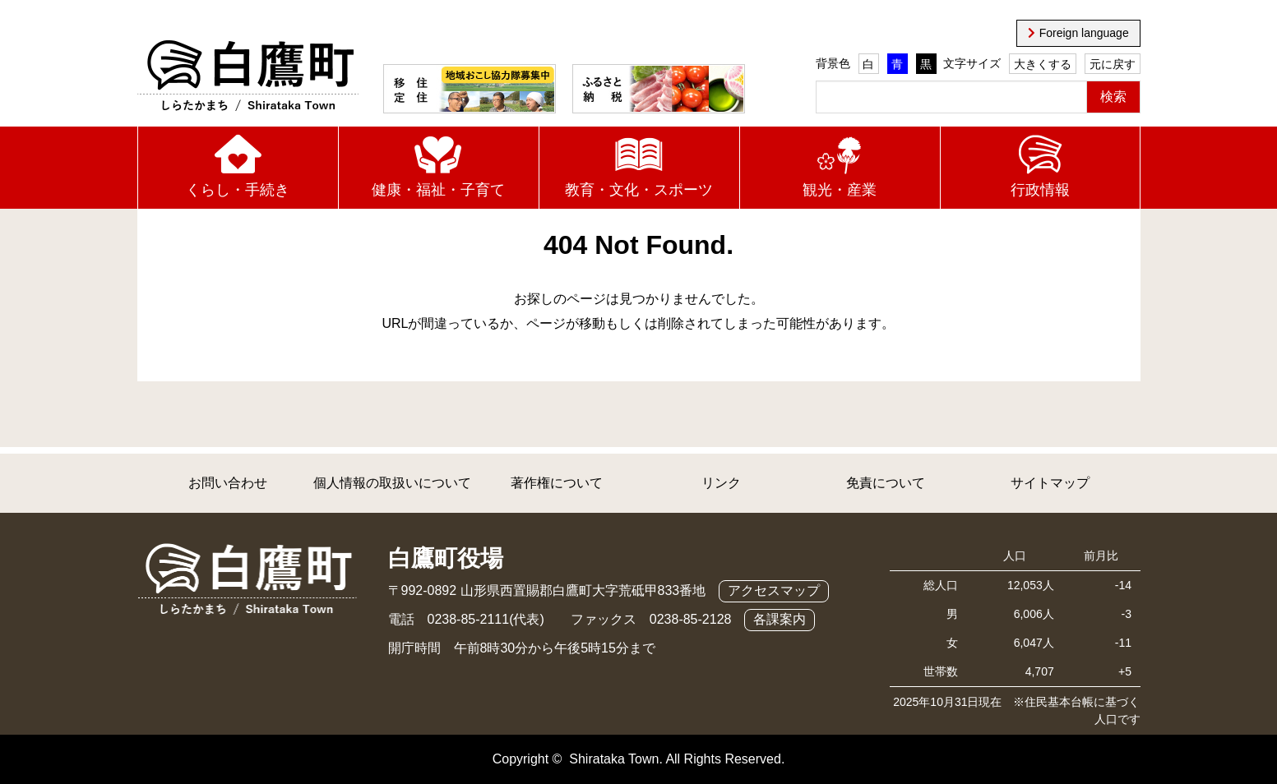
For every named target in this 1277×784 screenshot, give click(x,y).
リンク (721, 483)
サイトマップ (1050, 483)
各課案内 (779, 619)
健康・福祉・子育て (438, 190)
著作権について (557, 483)
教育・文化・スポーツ (639, 190)
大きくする (1042, 64)
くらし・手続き (237, 190)
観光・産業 (840, 190)
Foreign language (1084, 32)
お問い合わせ (227, 483)
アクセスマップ (774, 590)
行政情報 (1040, 190)
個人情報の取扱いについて (392, 483)
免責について (885, 483)
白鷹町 (248, 76)
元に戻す (1113, 64)
